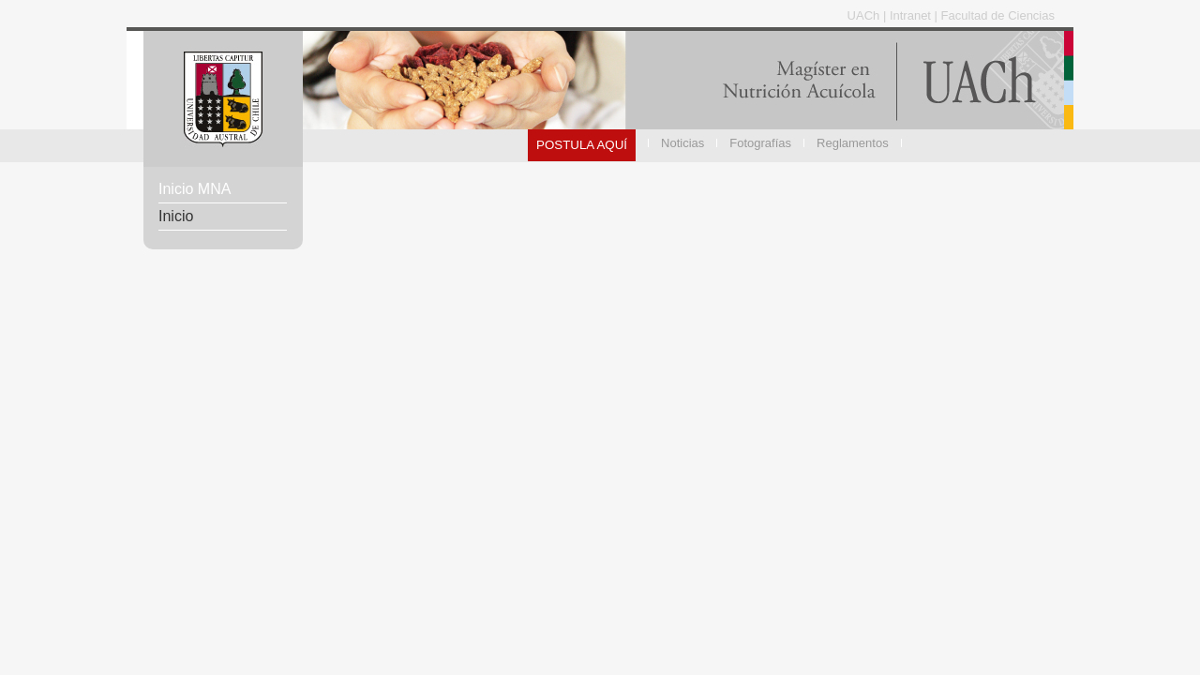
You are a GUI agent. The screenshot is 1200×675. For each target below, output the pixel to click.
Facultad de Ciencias (998, 15)
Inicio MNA (194, 189)
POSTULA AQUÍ (581, 145)
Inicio (175, 216)
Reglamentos (853, 143)
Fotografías (760, 143)
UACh (865, 15)
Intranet (912, 15)
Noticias (682, 143)
